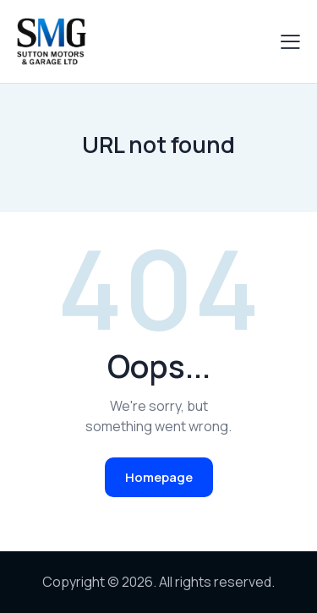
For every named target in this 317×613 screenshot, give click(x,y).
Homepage (159, 477)
